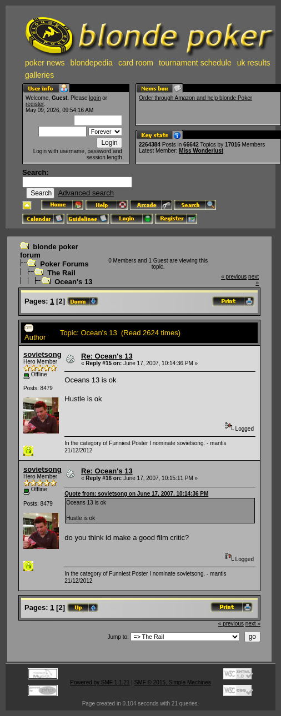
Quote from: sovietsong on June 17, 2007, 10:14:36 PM (136, 494)
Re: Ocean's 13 (107, 356)
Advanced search (85, 193)
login (95, 98)
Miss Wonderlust (201, 151)
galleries (39, 74)
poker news (45, 62)
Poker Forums (64, 264)
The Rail (61, 273)
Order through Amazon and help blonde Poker (195, 98)
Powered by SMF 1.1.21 (99, 682)
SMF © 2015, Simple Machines (172, 682)
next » (252, 624)
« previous (234, 277)
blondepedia (92, 62)
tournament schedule (195, 62)
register (35, 104)
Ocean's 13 (73, 282)
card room (135, 62)
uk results (253, 62)
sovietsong (42, 354)
